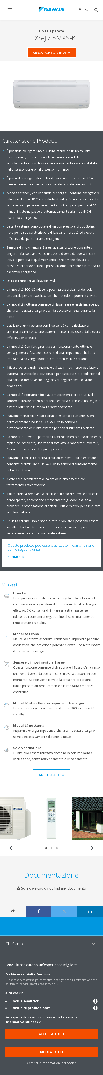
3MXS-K (18, 557)
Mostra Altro (51, 774)
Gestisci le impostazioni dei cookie (51, 1063)
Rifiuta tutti (51, 1052)
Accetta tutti (51, 1034)
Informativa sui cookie (23, 1022)
